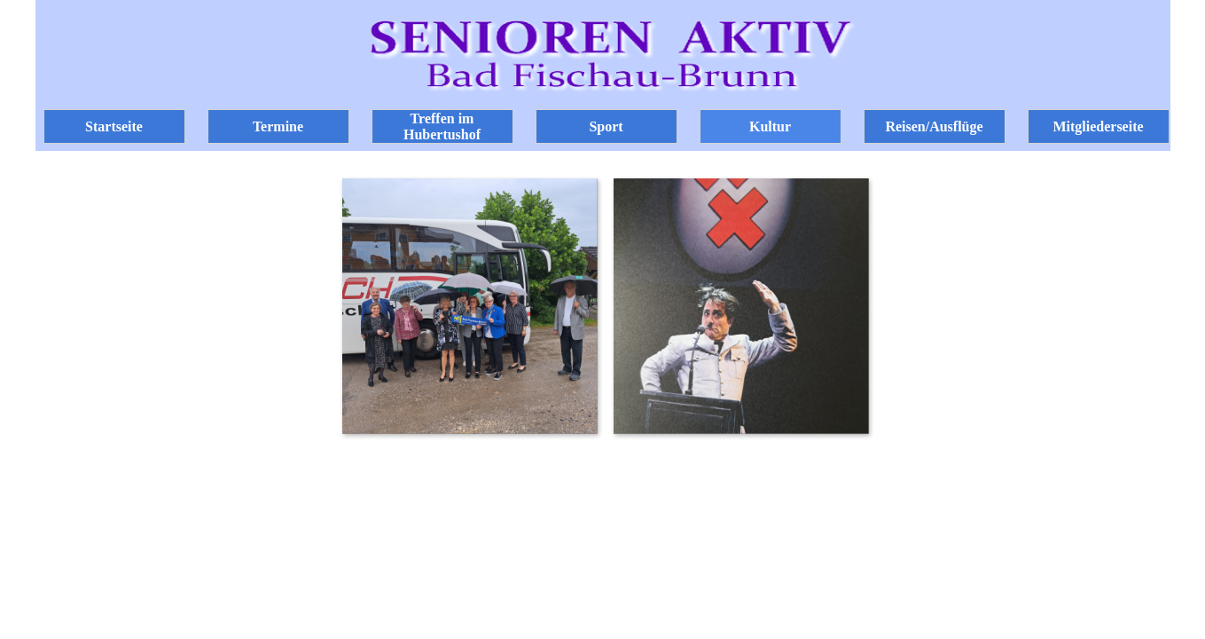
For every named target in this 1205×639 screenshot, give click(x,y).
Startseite (114, 126)
